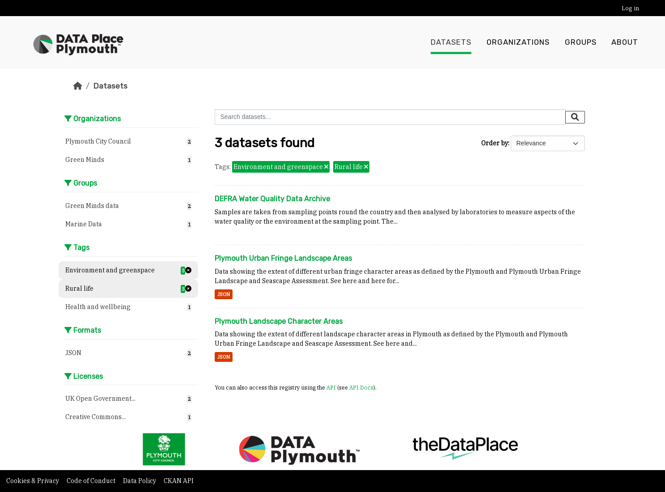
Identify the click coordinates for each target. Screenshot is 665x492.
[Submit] (575, 117)
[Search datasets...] (390, 117)
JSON (223, 294)
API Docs (361, 387)
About (624, 42)
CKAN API (179, 481)
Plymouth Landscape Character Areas (279, 321)
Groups (581, 42)
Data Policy (140, 481)
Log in (630, 8)
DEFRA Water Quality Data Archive (272, 199)
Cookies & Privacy (33, 481)
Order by (494, 143)
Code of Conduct (92, 481)
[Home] (77, 85)
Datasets (451, 42)
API (331, 387)
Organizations (518, 42)
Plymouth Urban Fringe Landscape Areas (283, 258)
